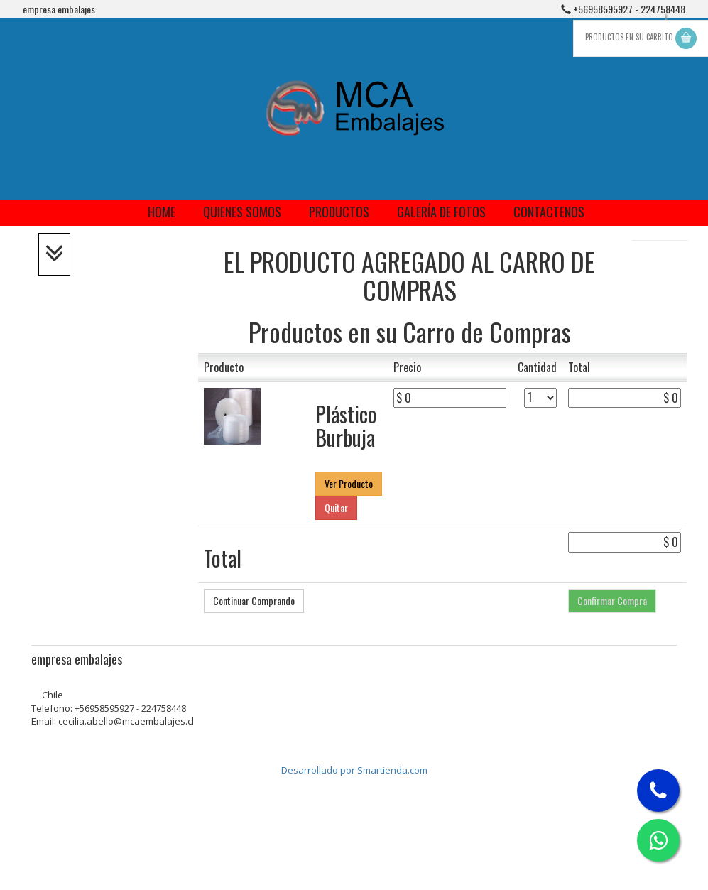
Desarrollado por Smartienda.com (354, 770)
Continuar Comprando (254, 600)
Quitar (336, 507)
